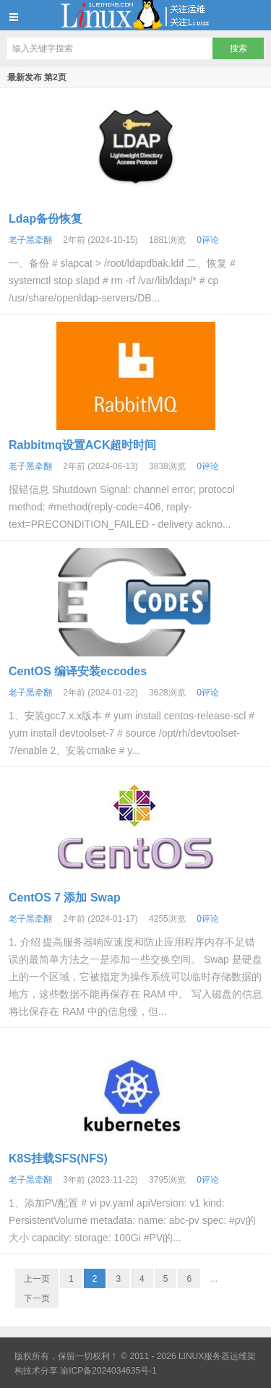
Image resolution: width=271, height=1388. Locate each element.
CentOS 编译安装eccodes (78, 671)
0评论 (208, 240)
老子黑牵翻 (30, 240)
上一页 (37, 1279)
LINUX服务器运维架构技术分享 (135, 15)
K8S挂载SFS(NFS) (58, 1158)
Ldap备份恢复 (45, 219)
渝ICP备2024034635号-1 (108, 1371)
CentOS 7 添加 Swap (65, 897)
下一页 (37, 1298)
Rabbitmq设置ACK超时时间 (82, 445)
